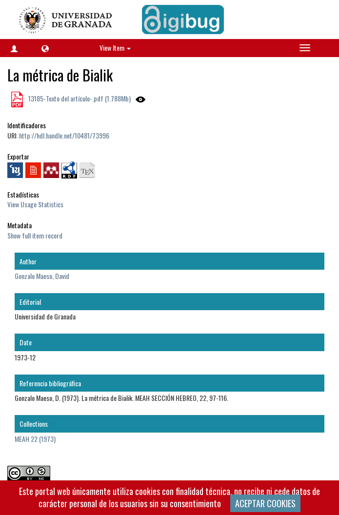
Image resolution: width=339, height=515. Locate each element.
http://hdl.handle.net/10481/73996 (64, 135)
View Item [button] (115, 47)
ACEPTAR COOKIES (265, 503)
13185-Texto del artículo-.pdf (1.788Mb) (79, 98)
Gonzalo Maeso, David (42, 276)
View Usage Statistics (35, 204)
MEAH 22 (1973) (35, 439)
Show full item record (34, 235)
